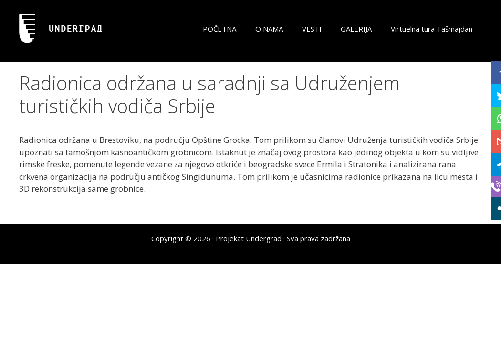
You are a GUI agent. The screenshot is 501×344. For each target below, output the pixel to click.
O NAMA (269, 28)
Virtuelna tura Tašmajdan (431, 28)
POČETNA (219, 28)
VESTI (312, 28)
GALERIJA (356, 28)
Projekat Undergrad (249, 238)
